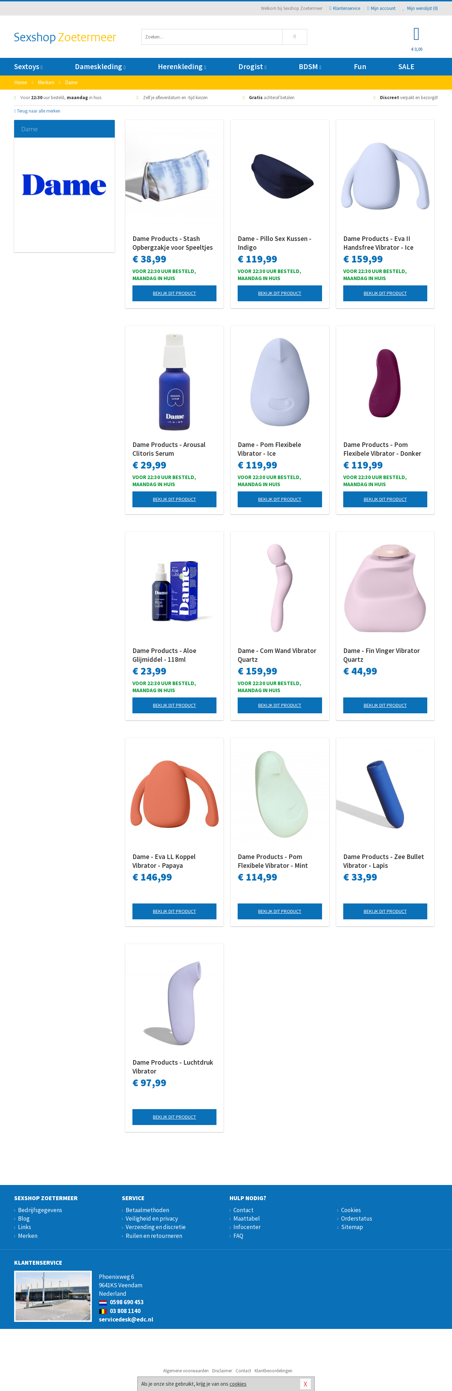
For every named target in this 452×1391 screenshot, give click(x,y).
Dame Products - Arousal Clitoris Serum (169, 449)
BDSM (310, 66)
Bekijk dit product (174, 293)
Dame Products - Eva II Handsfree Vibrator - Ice (378, 243)
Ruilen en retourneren (154, 1236)
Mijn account (381, 8)
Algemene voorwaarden (186, 1371)
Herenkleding (182, 66)
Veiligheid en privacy (152, 1218)
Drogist (252, 66)
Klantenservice (344, 8)
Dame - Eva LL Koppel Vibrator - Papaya (164, 861)
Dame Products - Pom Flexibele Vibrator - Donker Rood (382, 449)
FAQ (238, 1236)
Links (24, 1227)
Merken (27, 1236)
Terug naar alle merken (37, 111)
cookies (238, 1383)
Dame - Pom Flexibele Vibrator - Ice (269, 449)
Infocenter (247, 1227)
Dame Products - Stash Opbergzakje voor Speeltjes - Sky (172, 243)
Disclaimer (222, 1371)
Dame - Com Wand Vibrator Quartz (277, 655)
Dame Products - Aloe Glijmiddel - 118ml (164, 655)
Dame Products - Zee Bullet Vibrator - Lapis (383, 861)
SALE (406, 66)
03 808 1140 (120, 1311)
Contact (243, 1210)
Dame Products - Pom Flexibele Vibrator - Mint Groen (273, 861)
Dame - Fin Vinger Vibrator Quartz (381, 655)
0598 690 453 (121, 1302)
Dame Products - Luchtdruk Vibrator (172, 1066)
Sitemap (352, 1227)
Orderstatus (356, 1218)
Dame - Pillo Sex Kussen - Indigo (274, 243)
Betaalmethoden (147, 1210)
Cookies (351, 1210)
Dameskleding (100, 66)
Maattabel (246, 1218)
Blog (24, 1218)
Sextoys (28, 66)
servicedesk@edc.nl (126, 1319)
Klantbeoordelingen (273, 1371)
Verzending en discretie (156, 1227)
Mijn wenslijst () (420, 8)
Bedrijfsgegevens (40, 1210)
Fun (360, 66)
